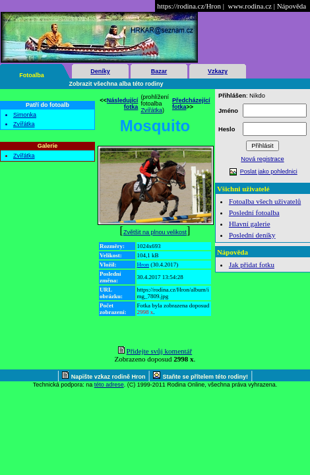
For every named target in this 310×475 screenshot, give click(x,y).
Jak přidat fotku (251, 265)
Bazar (159, 71)
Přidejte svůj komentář (160, 351)
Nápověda (292, 6)
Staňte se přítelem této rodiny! (206, 376)
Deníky (100, 71)
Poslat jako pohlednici (268, 171)
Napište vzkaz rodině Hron (108, 376)
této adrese (109, 384)
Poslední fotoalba (254, 212)
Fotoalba (31, 75)
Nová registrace (262, 159)
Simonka (24, 114)
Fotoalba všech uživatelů (265, 201)
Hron (143, 264)
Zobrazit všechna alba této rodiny (116, 83)
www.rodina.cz (249, 6)
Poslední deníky (252, 235)
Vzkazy (218, 71)
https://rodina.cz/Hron (189, 6)
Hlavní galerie (249, 224)
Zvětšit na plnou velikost (155, 232)
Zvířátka (24, 124)
